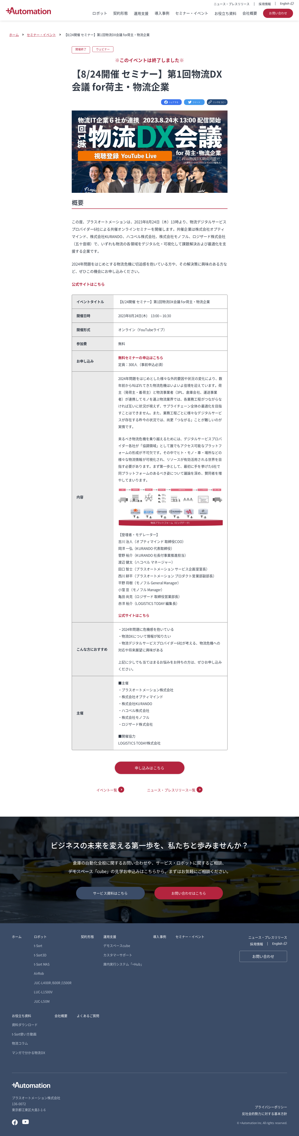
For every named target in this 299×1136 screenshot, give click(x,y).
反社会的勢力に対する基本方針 (264, 1113)
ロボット (99, 13)
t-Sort (38, 945)
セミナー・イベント (191, 13)
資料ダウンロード (25, 1024)
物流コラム (20, 1043)
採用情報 (265, 4)
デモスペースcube (116, 945)
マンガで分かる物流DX (28, 1052)
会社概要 (249, 13)
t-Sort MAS (41, 964)
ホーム (14, 34)
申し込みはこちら (149, 768)
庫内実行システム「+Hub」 (123, 964)
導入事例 (162, 13)
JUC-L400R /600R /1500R (52, 982)
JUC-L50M (41, 1001)
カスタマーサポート (117, 955)
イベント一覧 (106, 790)
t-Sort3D (40, 955)
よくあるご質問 (88, 1015)
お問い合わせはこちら (188, 893)
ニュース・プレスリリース (232, 4)
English (284, 3)
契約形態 (120, 13)
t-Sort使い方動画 (24, 1034)
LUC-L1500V (43, 992)
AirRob (39, 973)
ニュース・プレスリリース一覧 (171, 790)
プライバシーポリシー (271, 1107)
